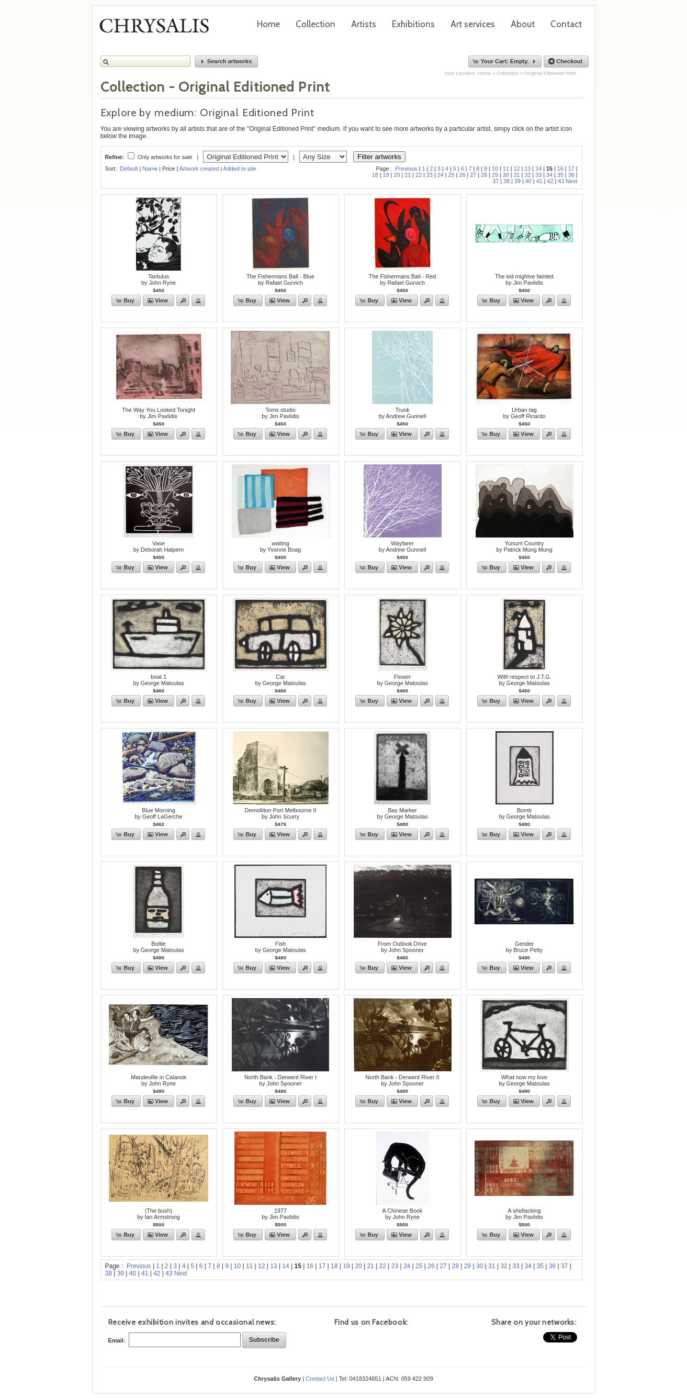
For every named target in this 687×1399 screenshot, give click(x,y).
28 (484, 175)
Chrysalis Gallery (158, 29)
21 (407, 175)
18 (375, 175)
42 (550, 181)
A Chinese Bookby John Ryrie (402, 1213)
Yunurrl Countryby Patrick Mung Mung (524, 546)
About (523, 24)
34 (549, 175)
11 (506, 168)
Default (129, 168)
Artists (363, 24)
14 (538, 168)
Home (268, 24)
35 (560, 175)
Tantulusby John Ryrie (158, 279)
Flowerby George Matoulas (402, 680)
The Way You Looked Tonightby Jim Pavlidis (158, 413)
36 (571, 175)
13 (527, 168)
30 (506, 175)
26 (462, 175)
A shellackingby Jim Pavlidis (524, 1213)
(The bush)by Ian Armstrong (158, 1213)
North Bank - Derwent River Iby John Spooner (280, 1080)
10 (495, 168)
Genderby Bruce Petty (524, 947)
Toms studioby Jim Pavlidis (280, 413)
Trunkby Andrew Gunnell (402, 413)
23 (429, 175)
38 (506, 181)
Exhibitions (413, 24)
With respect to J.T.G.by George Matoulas (524, 680)
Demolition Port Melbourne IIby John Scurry (281, 813)
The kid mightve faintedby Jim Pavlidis (524, 279)
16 (560, 168)
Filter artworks (379, 157)
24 (440, 175)
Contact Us (320, 1378)
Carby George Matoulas (280, 680)
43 (561, 181)
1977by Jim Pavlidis (280, 1213)
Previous (407, 168)
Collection (315, 24)
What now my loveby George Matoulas (524, 1080)
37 (495, 181)
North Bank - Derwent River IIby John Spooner (402, 1080)
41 (539, 181)
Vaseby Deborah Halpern (158, 546)
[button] (226, 61)
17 (571, 168)
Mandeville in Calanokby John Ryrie (158, 1080)
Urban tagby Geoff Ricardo (524, 413)
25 (451, 175)
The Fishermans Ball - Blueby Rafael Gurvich (280, 279)
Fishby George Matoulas (280, 947)
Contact (566, 24)
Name (149, 168)
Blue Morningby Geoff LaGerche (158, 813)
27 (473, 175)
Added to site (239, 168)
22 (418, 175)
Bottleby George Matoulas (158, 947)
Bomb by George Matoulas (524, 813)
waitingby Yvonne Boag (280, 546)
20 (396, 175)
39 (517, 181)
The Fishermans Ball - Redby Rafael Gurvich (402, 279)
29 (495, 175)
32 (527, 175)
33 (538, 175)
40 (528, 181)
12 (517, 168)
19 (386, 175)
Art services (473, 24)
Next (571, 181)
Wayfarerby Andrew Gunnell (402, 546)
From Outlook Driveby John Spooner (402, 947)
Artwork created (199, 168)
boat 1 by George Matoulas (158, 680)
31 (517, 175)
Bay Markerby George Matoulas (402, 813)
